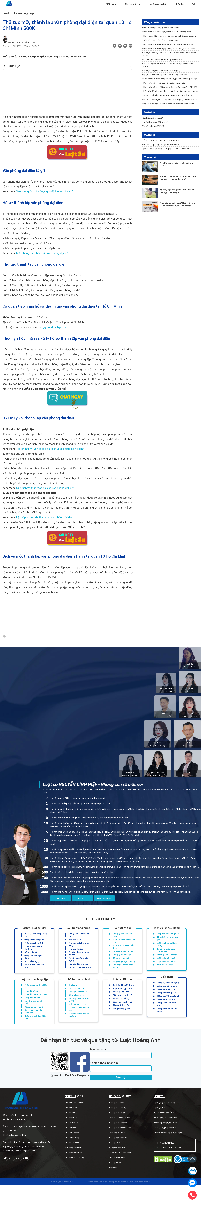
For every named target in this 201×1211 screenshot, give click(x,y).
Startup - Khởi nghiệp (167, 964)
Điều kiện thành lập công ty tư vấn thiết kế (164, 50)
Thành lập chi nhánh (33, 951)
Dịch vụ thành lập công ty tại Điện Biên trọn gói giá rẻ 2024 (169, 64)
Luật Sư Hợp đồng (74, 1152)
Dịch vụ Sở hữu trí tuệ (76, 1167)
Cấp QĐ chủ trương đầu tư (79, 942)
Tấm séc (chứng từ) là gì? (155, 133)
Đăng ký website (76, 1007)
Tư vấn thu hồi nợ (121, 1011)
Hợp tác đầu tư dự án (79, 974)
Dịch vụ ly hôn (160, 1127)
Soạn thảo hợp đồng (122, 1000)
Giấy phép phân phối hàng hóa (33, 1026)
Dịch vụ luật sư (128, 6)
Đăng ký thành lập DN (34, 947)
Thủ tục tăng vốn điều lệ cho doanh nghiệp (164, 91)
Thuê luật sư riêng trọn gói (168, 946)
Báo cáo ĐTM (75, 947)
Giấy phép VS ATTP (77, 1018)
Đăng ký (133, 1093)
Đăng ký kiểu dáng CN (123, 964)
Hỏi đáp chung (117, 1182)
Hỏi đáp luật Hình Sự (119, 1127)
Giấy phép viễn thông (167, 997)
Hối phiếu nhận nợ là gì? (153, 124)
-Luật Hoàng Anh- (76, 1201)
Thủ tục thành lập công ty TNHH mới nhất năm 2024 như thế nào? (169, 72)
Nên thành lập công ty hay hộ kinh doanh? (163, 32)
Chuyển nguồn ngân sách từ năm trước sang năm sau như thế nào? (178, 189)
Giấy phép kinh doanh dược (167, 1024)
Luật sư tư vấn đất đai (167, 972)
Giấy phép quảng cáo (166, 1001)
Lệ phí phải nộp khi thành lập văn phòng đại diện (44, 523)
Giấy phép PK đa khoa (167, 1012)
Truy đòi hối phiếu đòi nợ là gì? (157, 128)
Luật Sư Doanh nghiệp (28, 16)
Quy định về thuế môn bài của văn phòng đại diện (45, 493)
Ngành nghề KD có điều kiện (35, 1032)
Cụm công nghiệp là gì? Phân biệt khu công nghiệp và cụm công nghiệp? (178, 217)
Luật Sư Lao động (74, 1157)
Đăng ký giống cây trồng (124, 972)
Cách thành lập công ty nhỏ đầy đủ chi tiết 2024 (166, 78)
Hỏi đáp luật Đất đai (119, 1132)
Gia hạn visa (74, 996)
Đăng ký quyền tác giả (123, 960)
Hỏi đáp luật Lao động (120, 1142)
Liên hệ (179, 6)
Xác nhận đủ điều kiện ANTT (79, 1013)
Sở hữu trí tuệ (122, 935)
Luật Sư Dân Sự (73, 1127)
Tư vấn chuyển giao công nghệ (166, 959)
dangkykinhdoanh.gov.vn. (53, 332)
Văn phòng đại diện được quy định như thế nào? (44, 197)
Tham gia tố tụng (121, 1004)
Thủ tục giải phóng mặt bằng (79, 952)
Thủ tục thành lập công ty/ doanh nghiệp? (163, 149)
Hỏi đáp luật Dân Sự (119, 1122)
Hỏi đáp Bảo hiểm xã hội (121, 1157)
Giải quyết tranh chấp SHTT (123, 977)
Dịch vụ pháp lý (100, 925)
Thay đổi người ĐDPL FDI (35, 1007)
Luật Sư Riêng (73, 1147)
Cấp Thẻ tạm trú (76, 1000)
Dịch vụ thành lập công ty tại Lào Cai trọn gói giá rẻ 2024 (168, 56)
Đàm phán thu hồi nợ (122, 1015)
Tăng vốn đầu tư (32, 1010)
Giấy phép (167, 987)
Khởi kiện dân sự (164, 975)
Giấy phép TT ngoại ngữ (168, 1008)
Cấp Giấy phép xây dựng (80, 978)
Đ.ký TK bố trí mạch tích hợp (124, 949)
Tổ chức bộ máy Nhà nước (122, 1172)
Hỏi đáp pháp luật (156, 6)
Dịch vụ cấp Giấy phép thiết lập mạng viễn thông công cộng (169, 44)
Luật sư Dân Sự (122, 990)
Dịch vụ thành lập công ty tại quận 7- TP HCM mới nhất (170, 37)
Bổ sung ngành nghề (33, 1021)
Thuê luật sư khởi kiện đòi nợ (166, 1137)
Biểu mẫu (115, 1187)
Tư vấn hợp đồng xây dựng (78, 969)
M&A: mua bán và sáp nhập (34, 977)
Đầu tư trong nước (78, 935)
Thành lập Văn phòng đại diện (34, 956)
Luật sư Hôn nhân (74, 1162)
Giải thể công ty (31, 972)
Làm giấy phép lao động (168, 993)
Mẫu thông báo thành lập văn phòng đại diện (42, 258)
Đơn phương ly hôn (122, 1022)
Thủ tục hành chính (78, 990)
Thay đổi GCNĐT (32, 1003)
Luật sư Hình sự (73, 1132)
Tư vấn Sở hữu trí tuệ (119, 1152)
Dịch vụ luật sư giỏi (34, 935)
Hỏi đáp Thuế (116, 1162)
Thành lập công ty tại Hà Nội (166, 1142)
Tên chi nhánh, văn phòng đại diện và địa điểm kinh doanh (50, 454)
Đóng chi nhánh (31, 961)
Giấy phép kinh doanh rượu (79, 1023)
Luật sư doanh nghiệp (34, 990)
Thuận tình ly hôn (121, 1019)
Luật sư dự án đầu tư (75, 1172)
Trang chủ (85, 6)
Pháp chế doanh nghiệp (168, 941)
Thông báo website (78, 1004)
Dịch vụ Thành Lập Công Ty (35, 942)
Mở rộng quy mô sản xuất (33, 1015)
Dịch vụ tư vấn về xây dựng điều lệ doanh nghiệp (166, 108)
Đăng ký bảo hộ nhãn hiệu (122, 942)
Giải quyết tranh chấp (123, 1007)
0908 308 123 (11, 1146)
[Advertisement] (67, 100)
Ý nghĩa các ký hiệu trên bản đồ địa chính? (178, 176)
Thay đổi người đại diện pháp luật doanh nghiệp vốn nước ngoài (168, 85)
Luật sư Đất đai (73, 1137)
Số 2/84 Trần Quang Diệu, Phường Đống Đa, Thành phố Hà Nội (32, 1142)
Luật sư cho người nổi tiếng (167, 952)
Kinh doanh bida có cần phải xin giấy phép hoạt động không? (168, 102)
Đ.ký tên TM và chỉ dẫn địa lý (123, 955)
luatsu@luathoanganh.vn (16, 1151)
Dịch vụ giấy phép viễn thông (166, 1147)
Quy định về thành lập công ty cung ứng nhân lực (167, 95)
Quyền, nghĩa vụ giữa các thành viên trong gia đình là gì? (177, 202)
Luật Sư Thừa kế (73, 1142)
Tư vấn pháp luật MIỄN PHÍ (165, 1132)
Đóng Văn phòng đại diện (33, 966)
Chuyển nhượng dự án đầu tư (79, 963)
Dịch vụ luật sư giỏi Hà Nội (165, 1122)
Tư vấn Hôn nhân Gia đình (121, 1137)
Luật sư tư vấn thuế (166, 968)
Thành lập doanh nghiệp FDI (35, 998)
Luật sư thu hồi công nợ (77, 1177)
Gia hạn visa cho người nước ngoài (169, 1152)
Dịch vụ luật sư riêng (166, 935)
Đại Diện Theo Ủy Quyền (124, 996)
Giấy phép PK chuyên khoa (166, 1017)
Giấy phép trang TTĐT (167, 1005)
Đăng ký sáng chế (121, 968)
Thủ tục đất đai (76, 958)
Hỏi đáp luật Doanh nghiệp (122, 1147)
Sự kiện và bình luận (119, 1167)
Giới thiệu (105, 6)
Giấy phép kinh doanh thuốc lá (79, 1029)
